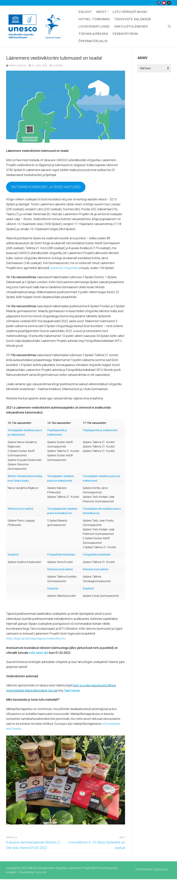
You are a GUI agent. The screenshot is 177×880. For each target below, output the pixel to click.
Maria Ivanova (16, 65)
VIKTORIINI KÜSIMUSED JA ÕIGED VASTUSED (46, 187)
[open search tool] (169, 26)
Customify (40, 872)
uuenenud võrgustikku (64, 268)
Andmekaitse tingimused (151, 869)
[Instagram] (169, 3)
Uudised (56, 65)
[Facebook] (159, 3)
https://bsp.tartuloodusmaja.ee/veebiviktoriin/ (36, 638)
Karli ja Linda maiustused (89, 685)
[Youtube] (164, 3)
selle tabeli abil (38, 652)
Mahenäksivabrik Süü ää (41, 690)
